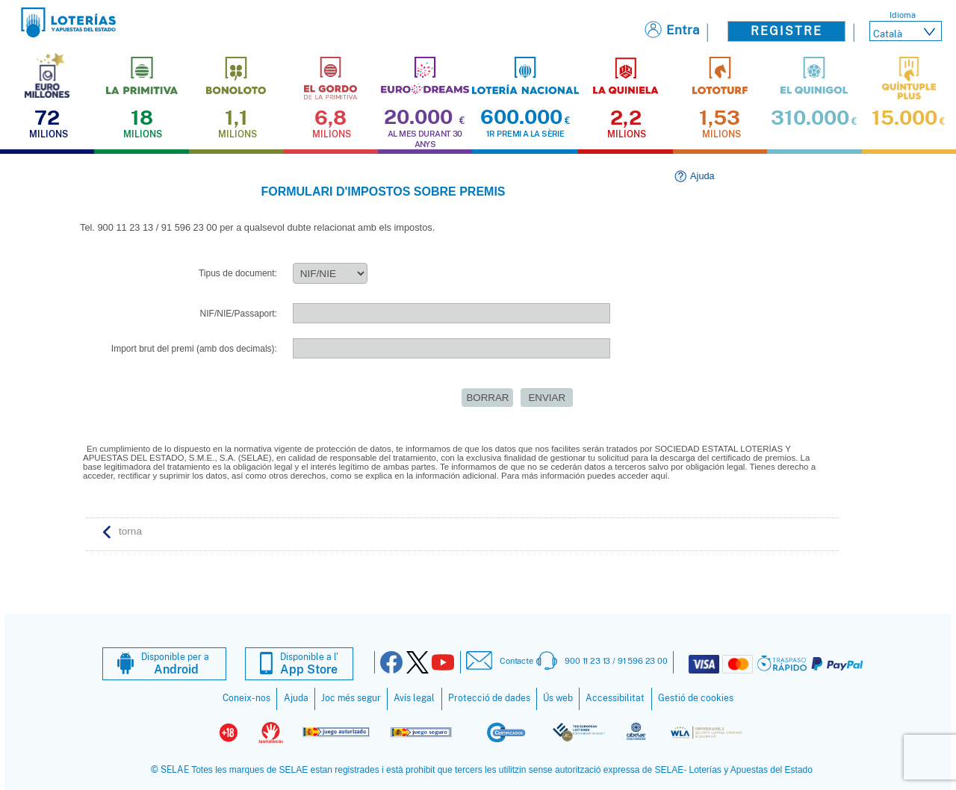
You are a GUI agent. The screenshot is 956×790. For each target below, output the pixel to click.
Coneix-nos (246, 698)
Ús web (558, 698)
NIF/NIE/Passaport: (238, 313)
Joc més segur (351, 698)
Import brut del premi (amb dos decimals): (194, 348)
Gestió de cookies (695, 698)
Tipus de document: (238, 273)
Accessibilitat (615, 698)
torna (130, 531)
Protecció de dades (489, 698)
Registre (786, 31)
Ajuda (702, 175)
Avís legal (414, 698)
